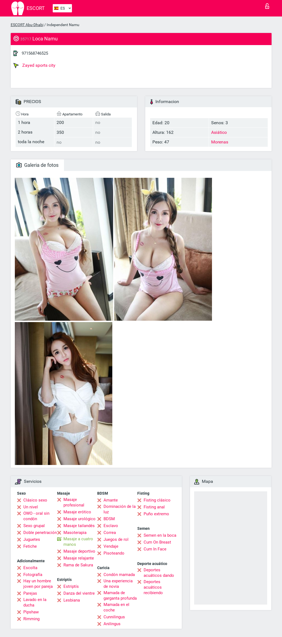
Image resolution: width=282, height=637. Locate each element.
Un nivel (30, 507)
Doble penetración (40, 532)
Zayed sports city (34, 65)
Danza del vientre (79, 593)
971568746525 (35, 53)
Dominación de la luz (120, 509)
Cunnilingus (114, 616)
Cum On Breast (157, 542)
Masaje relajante (78, 558)
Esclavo (111, 525)
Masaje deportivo (79, 551)
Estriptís (71, 586)
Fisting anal (154, 507)
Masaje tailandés (79, 525)
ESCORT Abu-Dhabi (27, 25)
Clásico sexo (35, 500)
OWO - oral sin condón (36, 516)
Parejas (30, 593)
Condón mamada (119, 574)
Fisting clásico (157, 500)
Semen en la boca (160, 535)
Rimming (31, 618)
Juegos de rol (116, 539)
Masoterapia (74, 532)
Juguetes (31, 539)
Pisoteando (114, 553)
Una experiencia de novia (118, 583)
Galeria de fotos (37, 165)
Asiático (219, 132)
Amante (111, 500)
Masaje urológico (79, 518)
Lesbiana (71, 600)
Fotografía (32, 574)
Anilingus (112, 623)
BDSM (109, 518)
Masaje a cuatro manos (78, 541)
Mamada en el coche (116, 607)
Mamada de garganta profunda (120, 595)
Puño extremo (156, 513)
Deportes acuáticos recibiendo (153, 587)
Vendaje (111, 546)
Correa (110, 532)
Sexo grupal (34, 525)
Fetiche (30, 546)
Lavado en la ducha (34, 602)
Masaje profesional (73, 502)
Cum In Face (155, 549)
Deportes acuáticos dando (159, 572)
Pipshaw (31, 612)
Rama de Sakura (78, 565)
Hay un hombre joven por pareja (38, 583)
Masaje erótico (77, 511)
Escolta (30, 567)
